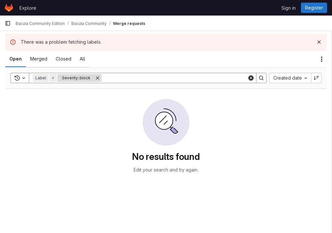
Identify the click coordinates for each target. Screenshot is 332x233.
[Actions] (321, 59)
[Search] (174, 78)
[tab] (15, 59)
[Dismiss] (319, 42)
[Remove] (97, 78)
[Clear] (251, 78)
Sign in (288, 8)
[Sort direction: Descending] (316, 78)
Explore (27, 8)
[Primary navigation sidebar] (8, 23)
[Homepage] (9, 8)
